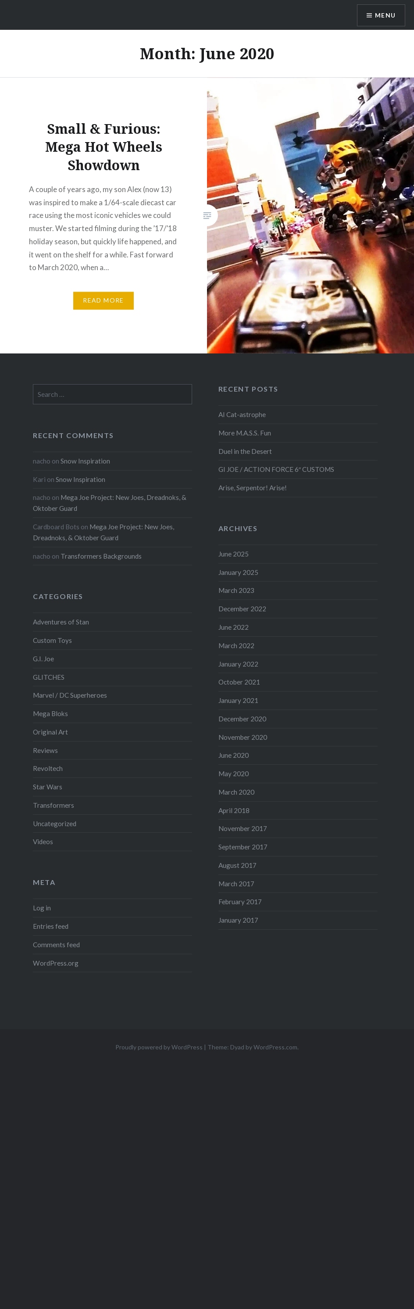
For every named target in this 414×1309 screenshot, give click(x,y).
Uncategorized (54, 823)
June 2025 (233, 554)
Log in (42, 908)
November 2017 (242, 828)
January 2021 (238, 700)
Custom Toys (52, 640)
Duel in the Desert (245, 451)
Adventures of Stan (61, 622)
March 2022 (236, 645)
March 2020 (236, 792)
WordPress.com (275, 1047)
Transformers (53, 805)
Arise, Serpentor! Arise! (252, 488)
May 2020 (233, 774)
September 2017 (243, 847)
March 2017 (236, 884)
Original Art (50, 732)
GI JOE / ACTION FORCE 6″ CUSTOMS (276, 469)
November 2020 (242, 737)
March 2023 (236, 590)
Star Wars (47, 787)
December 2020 (242, 719)
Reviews (45, 750)
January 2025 (238, 572)
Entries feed (50, 926)
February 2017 (240, 902)
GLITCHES (48, 677)
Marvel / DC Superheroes (70, 695)
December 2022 (242, 609)
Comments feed (56, 945)
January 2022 (238, 664)
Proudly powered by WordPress (159, 1047)
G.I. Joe (43, 659)
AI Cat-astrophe (242, 414)
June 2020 (233, 755)
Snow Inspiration (85, 461)
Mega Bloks (50, 713)
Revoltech (48, 768)
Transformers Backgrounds (101, 556)
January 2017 (238, 920)
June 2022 (233, 627)
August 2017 (237, 865)
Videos (43, 841)
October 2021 (239, 682)
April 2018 (234, 810)
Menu (385, 15)
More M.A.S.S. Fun (244, 433)
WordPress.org (56, 963)
